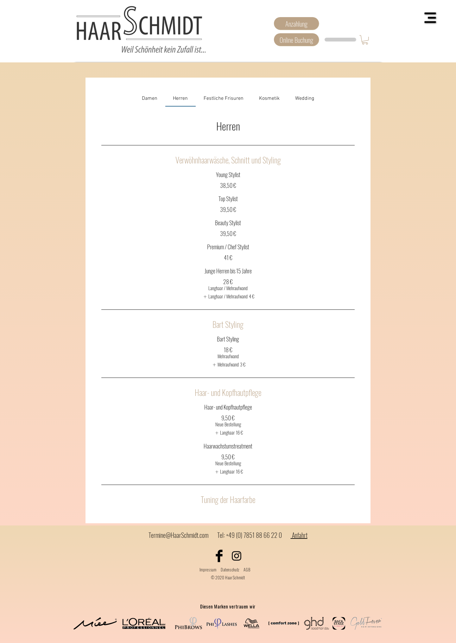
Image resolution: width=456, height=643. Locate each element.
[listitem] (228, 296)
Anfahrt (299, 535)
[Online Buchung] (296, 39)
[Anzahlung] (296, 23)
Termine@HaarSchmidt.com (178, 535)
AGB (247, 569)
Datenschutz (230, 569)
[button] (430, 18)
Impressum (208, 569)
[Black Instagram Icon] (236, 556)
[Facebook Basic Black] (219, 556)
